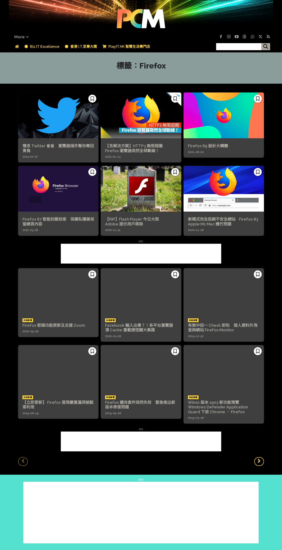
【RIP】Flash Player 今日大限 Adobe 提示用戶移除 (134, 221)
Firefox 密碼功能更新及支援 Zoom (53, 325)
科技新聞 (28, 320)
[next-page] (259, 461)
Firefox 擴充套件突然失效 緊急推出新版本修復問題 (140, 405)
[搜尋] (265, 46)
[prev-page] (23, 461)
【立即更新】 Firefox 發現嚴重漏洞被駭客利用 (57, 405)
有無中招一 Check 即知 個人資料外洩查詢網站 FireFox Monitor (222, 327)
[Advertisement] (141, 254)
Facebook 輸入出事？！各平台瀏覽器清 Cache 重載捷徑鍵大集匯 (139, 327)
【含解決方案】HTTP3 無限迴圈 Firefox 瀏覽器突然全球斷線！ (136, 148)
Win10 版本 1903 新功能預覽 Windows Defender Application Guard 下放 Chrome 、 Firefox (218, 407)
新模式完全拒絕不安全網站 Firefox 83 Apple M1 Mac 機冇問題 (223, 221)
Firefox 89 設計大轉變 (208, 146)
